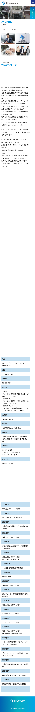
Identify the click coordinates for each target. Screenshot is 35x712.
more (15, 688)
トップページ (5, 29)
